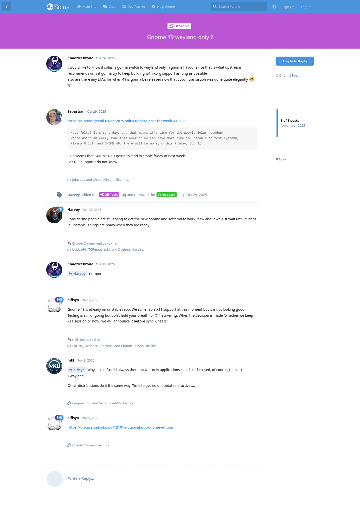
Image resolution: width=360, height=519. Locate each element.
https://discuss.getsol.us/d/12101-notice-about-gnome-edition (120, 427)
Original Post (287, 75)
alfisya (79, 370)
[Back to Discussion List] (6, 6)
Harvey (80, 273)
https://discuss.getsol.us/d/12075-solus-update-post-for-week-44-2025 (127, 120)
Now (281, 159)
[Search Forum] (238, 6)
